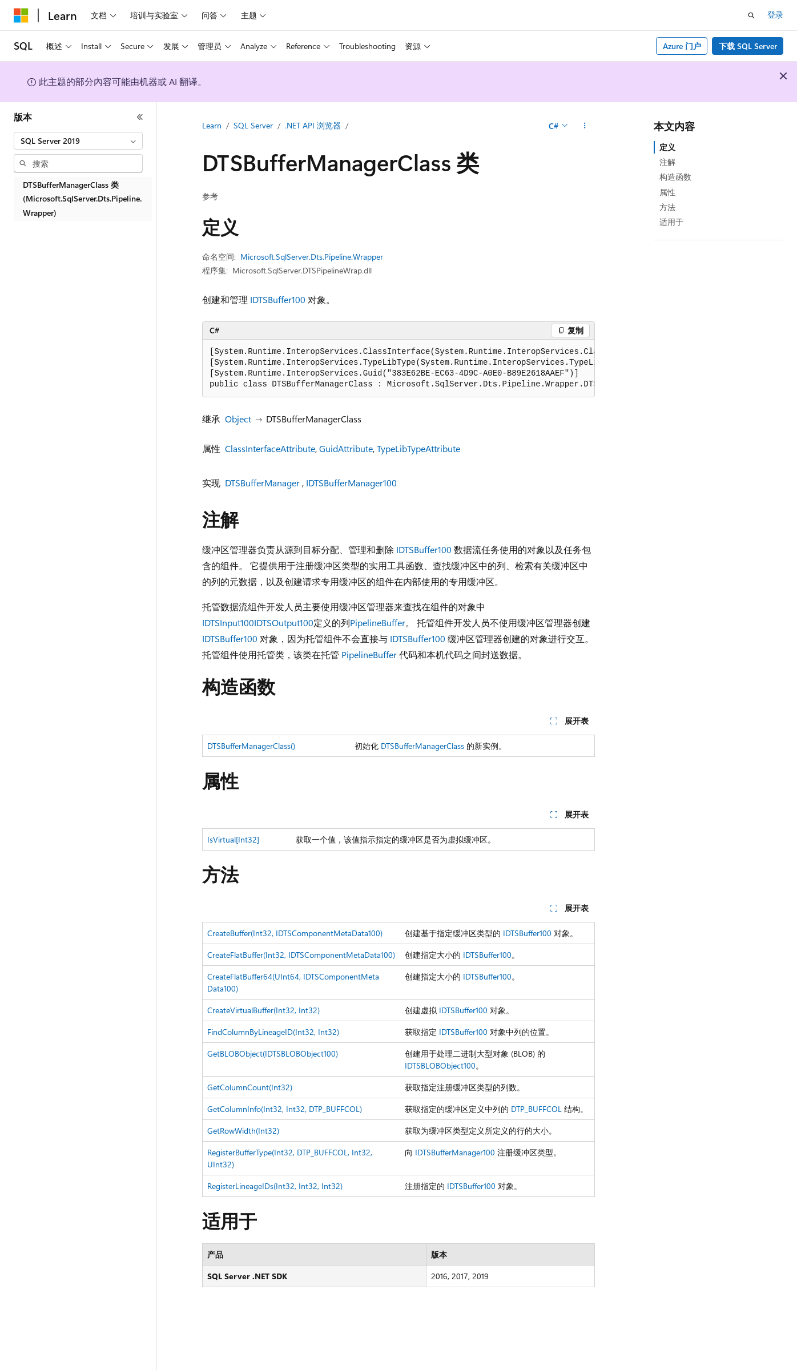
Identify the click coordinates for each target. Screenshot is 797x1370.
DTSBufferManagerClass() (251, 745)
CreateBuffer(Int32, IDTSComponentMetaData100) (295, 933)
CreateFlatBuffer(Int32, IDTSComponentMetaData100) (301, 954)
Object (238, 419)
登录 (775, 14)
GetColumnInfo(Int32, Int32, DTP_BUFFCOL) (284, 1108)
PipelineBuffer (377, 622)
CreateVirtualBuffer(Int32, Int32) (263, 1010)
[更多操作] (585, 126)
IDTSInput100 (228, 622)
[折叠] (140, 117)
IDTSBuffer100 (277, 299)
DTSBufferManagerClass (422, 745)
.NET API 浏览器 (313, 125)
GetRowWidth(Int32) (243, 1130)
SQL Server (253, 125)
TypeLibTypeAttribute (418, 448)
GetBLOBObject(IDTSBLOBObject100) (272, 1053)
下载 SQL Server (748, 46)
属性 (667, 192)
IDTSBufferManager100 (351, 483)
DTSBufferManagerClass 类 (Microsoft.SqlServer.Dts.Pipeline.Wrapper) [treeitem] (82, 198)
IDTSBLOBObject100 (440, 1065)
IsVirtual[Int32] (233, 839)
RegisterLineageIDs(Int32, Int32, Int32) (275, 1185)
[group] (398, 368)
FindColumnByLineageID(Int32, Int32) (273, 1031)
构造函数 (675, 176)
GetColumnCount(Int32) (249, 1087)
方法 (667, 207)
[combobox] (78, 141)
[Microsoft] (21, 15)
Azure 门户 (682, 46)
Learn (212, 125)
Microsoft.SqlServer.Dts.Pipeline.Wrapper (311, 256)
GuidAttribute (346, 448)
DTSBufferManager (262, 483)
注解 (667, 161)
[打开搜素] (751, 15)
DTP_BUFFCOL (536, 1108)
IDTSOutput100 (283, 622)
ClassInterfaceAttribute (270, 448)
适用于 (671, 221)
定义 (667, 147)
